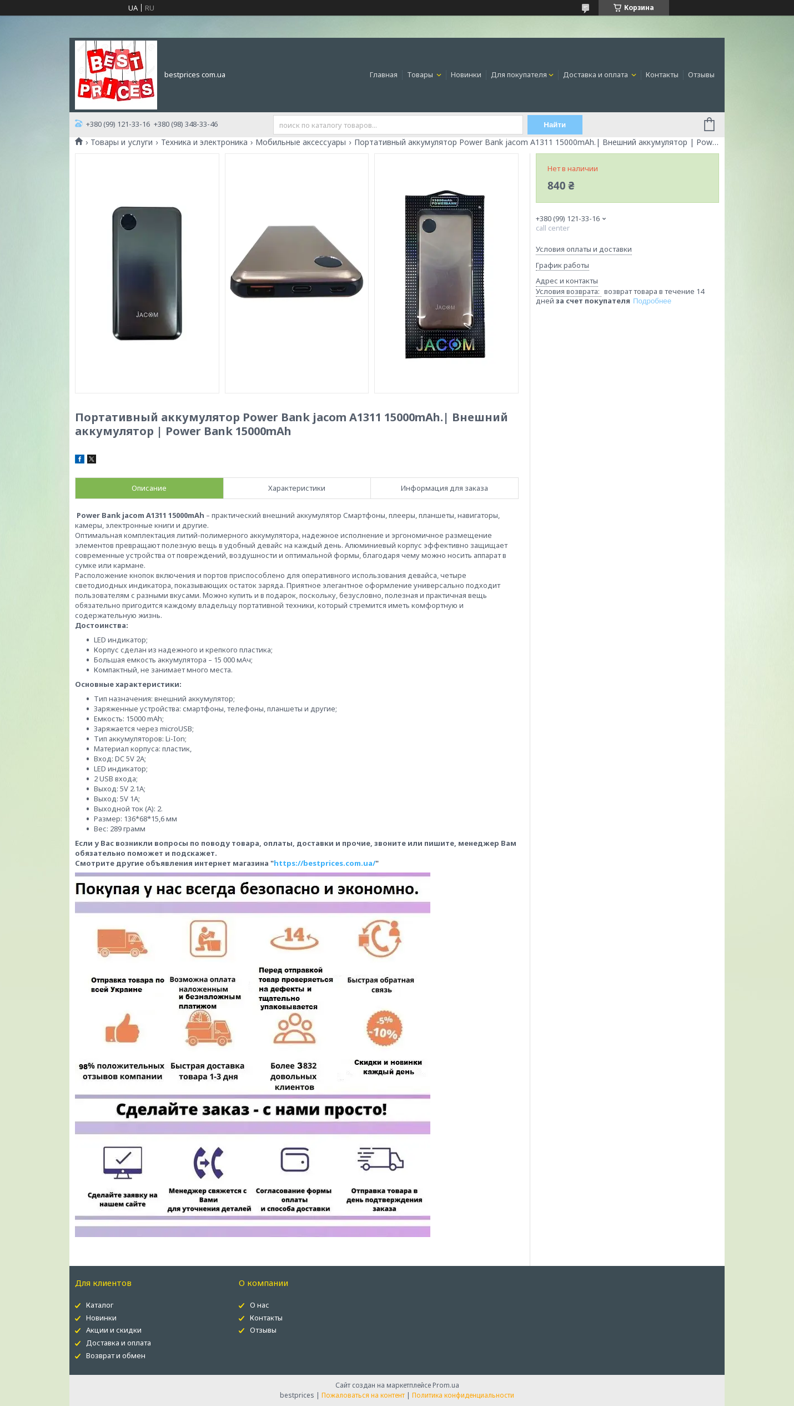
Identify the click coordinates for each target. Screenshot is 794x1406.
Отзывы (701, 74)
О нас (259, 1305)
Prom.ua (446, 1385)
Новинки (466, 74)
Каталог (99, 1305)
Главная (384, 74)
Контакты (662, 74)
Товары (421, 74)
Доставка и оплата (596, 74)
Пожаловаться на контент (363, 1395)
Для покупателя (519, 74)
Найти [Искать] (555, 125)
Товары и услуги (122, 142)
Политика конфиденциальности (463, 1395)
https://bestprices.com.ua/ (324, 863)
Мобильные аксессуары (300, 142)
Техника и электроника (204, 142)
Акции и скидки (114, 1330)
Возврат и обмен (115, 1355)
